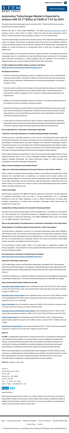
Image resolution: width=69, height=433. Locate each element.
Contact (39, 424)
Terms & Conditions (44, 421)
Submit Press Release (29, 421)
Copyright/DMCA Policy (59, 421)
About (3, 421)
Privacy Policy (31, 424)
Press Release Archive (14, 421)
